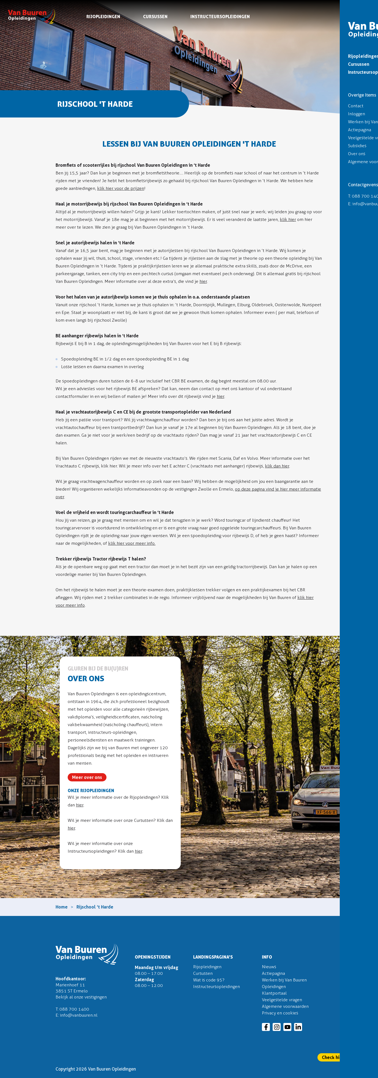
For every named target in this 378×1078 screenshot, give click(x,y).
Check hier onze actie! (345, 1057)
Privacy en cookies (280, 1013)
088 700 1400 (74, 1009)
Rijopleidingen (103, 17)
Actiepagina (273, 973)
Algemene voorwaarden (285, 1006)
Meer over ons (87, 777)
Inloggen (361, 6)
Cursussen (155, 17)
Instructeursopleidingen (220, 17)
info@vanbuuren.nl (78, 1015)
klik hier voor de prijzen (120, 188)
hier (203, 281)
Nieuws (269, 966)
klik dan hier (277, 466)
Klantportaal (274, 993)
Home (62, 907)
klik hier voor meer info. (131, 543)
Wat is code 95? (208, 980)
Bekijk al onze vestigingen (81, 997)
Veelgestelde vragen (282, 999)
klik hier (288, 219)
